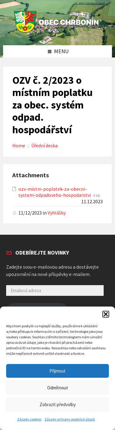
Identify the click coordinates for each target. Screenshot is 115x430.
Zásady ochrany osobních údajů (69, 419)
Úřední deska (44, 146)
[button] (106, 314)
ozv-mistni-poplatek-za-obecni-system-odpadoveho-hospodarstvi (55, 192)
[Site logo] (58, 32)
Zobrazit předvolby (58, 404)
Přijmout (57, 371)
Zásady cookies (29, 419)
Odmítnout (57, 388)
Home (18, 146)
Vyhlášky (57, 213)
